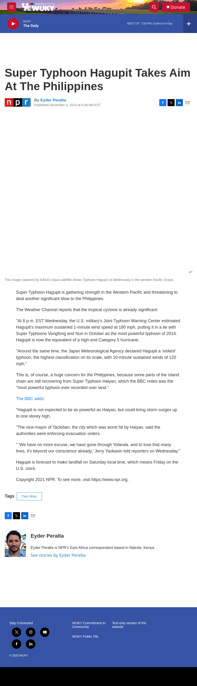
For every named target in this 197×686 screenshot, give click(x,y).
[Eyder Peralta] (15, 543)
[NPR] (98, 676)
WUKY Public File (85, 636)
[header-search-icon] (154, 7)
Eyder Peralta (53, 100)
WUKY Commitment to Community (89, 625)
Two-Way (29, 496)
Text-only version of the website (129, 625)
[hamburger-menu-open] (11, 7)
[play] (13, 23)
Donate (178, 7)
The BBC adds (30, 398)
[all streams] (190, 23)
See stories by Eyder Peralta (58, 555)
